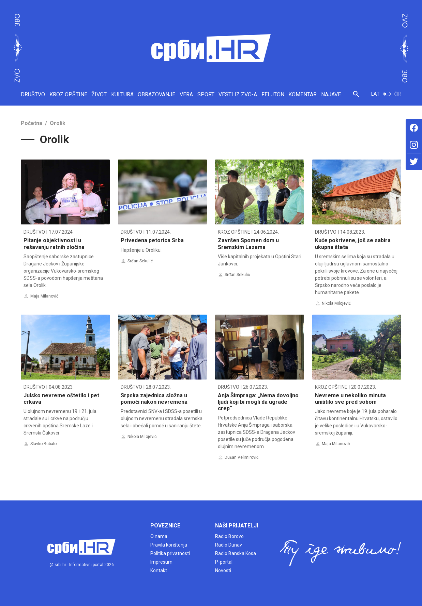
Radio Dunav (228, 545)
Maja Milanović (44, 296)
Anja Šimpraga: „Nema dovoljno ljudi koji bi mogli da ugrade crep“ (258, 402)
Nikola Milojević (336, 303)
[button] (356, 97)
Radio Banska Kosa (235, 553)
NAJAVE (331, 94)
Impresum (161, 562)
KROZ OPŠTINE (68, 94)
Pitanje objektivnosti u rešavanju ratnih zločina (54, 243)
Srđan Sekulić (140, 261)
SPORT (205, 94)
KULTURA (122, 94)
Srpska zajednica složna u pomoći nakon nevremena (154, 398)
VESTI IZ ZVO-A (237, 94)
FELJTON (272, 94)
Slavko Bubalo (43, 443)
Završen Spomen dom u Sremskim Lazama (248, 243)
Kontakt (158, 570)
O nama (158, 536)
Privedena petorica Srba (152, 240)
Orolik (57, 123)
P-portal (223, 562)
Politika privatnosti (170, 553)
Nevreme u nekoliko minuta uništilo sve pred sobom (350, 398)
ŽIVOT (99, 94)
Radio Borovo (229, 536)
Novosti (223, 570)
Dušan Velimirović (241, 457)
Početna (31, 123)
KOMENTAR (302, 94)
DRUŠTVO (33, 94)
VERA (186, 94)
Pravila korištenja (168, 545)
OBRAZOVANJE (156, 94)
